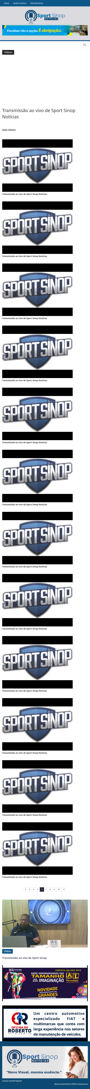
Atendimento (36, 3)
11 (64, 889)
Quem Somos (19, 3)
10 (59, 889)
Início (6, 3)
